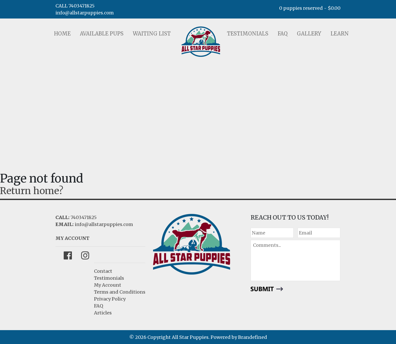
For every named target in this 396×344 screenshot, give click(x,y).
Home (62, 33)
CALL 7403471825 (75, 6)
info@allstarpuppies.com (84, 13)
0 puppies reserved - (310, 8)
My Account (107, 285)
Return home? (31, 191)
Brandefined (252, 337)
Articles (103, 313)
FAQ (283, 33)
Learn (340, 33)
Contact (103, 271)
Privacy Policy (110, 299)
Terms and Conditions (119, 292)
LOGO (201, 41)
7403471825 (84, 217)
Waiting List (152, 33)
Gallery (309, 33)
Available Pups (102, 33)
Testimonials (247, 33)
